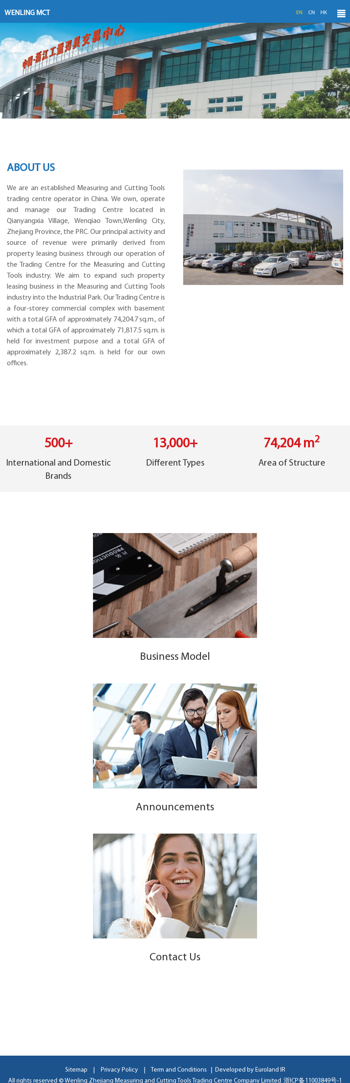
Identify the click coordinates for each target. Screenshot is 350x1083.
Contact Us (175, 957)
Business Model (175, 657)
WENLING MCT (27, 13)
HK (323, 13)
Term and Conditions (179, 1070)
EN (299, 13)
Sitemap (76, 1070)
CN (311, 13)
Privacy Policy (119, 1070)
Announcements (175, 807)
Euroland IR (270, 1070)
